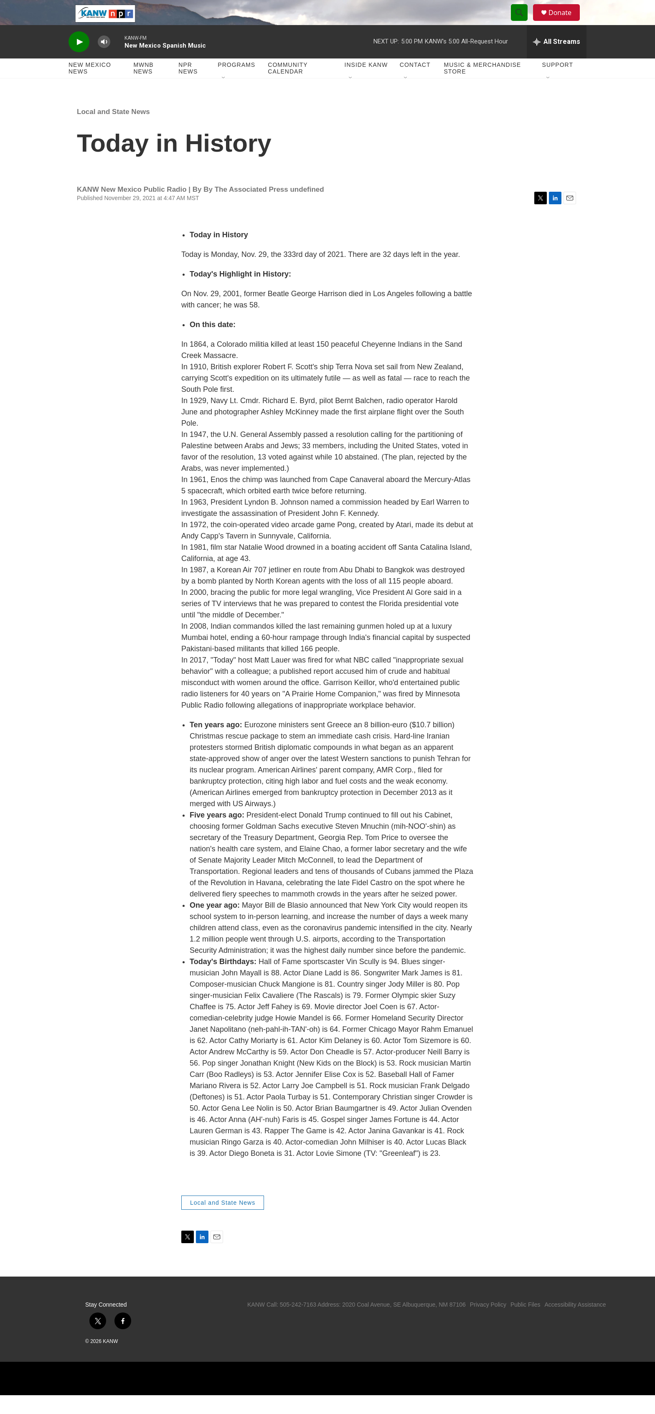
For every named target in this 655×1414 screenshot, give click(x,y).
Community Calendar (287, 87)
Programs (236, 83)
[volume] (104, 60)
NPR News (188, 87)
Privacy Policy (488, 1323)
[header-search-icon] (523, 22)
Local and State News (113, 131)
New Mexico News (90, 87)
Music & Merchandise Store (482, 87)
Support (557, 83)
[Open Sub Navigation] (224, 97)
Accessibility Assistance (575, 1323)
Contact (415, 83)
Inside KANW (366, 83)
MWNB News (143, 87)
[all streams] (556, 60)
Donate (565, 22)
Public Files (525, 1323)
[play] (79, 61)
